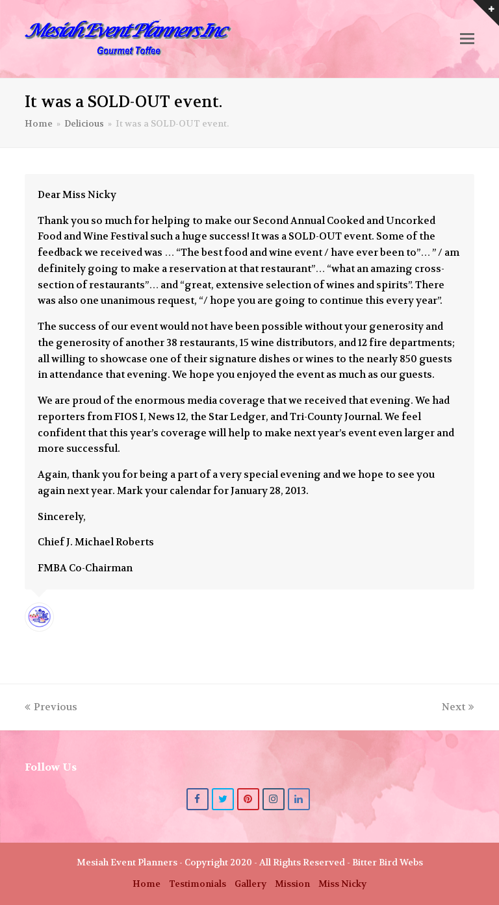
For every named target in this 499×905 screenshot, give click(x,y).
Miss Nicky (342, 883)
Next (458, 706)
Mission (292, 883)
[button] (467, 39)
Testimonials (197, 883)
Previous (51, 706)
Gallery (250, 883)
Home (146, 883)
